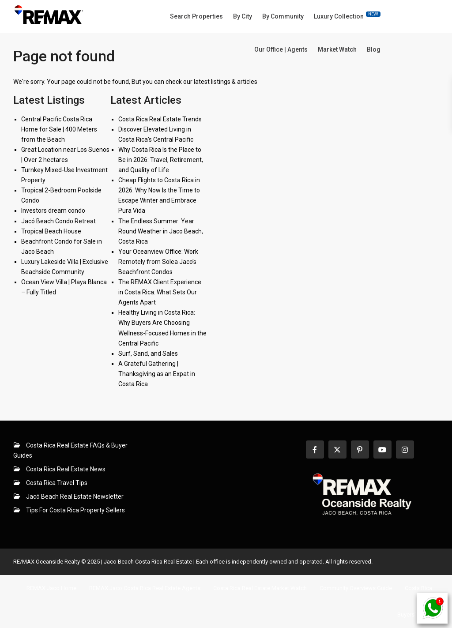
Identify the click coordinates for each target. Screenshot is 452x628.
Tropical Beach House (51, 231)
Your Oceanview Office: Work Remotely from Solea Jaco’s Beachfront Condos (158, 261)
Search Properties (196, 16)
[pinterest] (360, 449)
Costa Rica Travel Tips (56, 482)
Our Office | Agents (281, 49)
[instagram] (405, 449)
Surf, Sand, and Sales (148, 353)
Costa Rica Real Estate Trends (160, 119)
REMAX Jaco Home (51, 588)
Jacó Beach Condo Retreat (58, 221)
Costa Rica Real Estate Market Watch (260, 588)
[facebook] (315, 449)
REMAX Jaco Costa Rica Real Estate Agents (144, 588)
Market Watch (337, 49)
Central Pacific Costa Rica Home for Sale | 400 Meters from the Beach (59, 129)
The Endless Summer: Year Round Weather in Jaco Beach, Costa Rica (160, 231)
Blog (373, 49)
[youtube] (382, 449)
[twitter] (337, 449)
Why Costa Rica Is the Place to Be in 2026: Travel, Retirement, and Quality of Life (160, 159)
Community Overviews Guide (356, 588)
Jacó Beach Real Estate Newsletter (75, 496)
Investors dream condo (53, 210)
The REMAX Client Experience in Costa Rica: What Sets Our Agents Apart (159, 292)
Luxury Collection (347, 15)
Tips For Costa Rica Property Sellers (75, 510)
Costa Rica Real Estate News (65, 469)
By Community (283, 16)
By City (242, 16)
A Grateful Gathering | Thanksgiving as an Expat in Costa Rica (156, 373)
